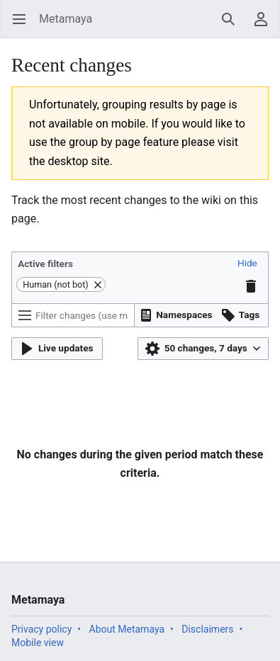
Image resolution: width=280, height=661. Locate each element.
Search (233, 26)
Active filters (45, 263)
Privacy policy (41, 629)
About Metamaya (127, 629)
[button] (247, 263)
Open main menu (23, 26)
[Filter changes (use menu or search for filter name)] (73, 315)
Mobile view (37, 642)
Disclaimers (207, 629)
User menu (265, 26)
